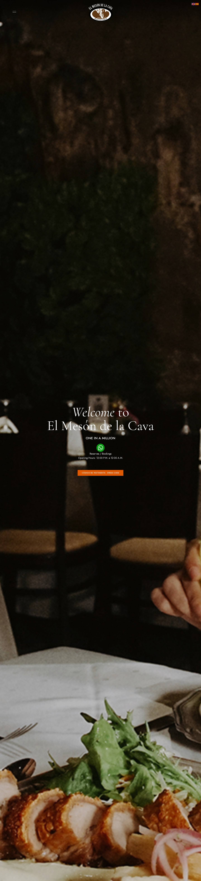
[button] (100, 473)
